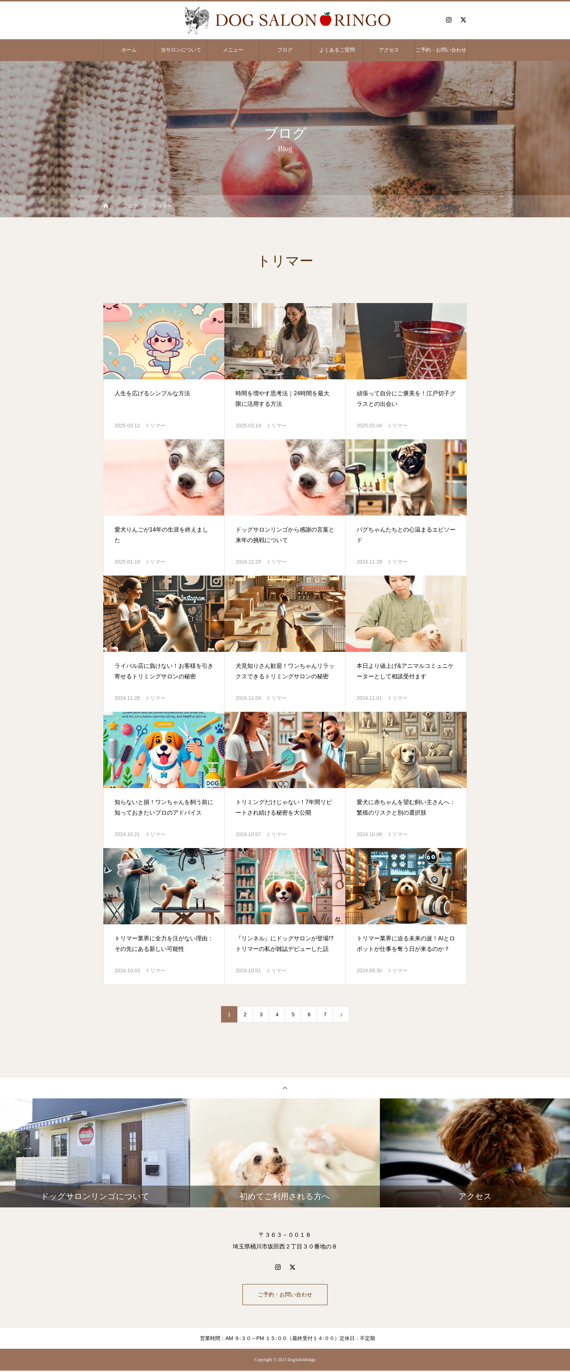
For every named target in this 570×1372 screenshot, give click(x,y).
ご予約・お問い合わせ (441, 50)
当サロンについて (181, 50)
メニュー (233, 50)
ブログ (285, 50)
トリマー (155, 425)
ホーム (129, 50)
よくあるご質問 (337, 50)
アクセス (389, 50)
